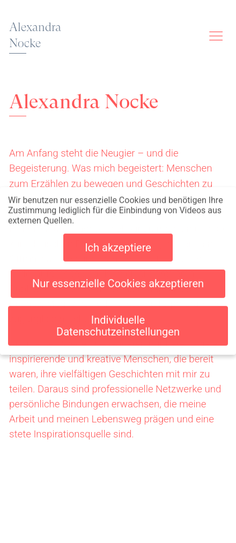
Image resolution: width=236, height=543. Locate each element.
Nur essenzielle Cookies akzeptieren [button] (118, 282)
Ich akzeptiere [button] (118, 246)
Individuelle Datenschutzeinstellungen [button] (118, 323)
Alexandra (35, 35)
